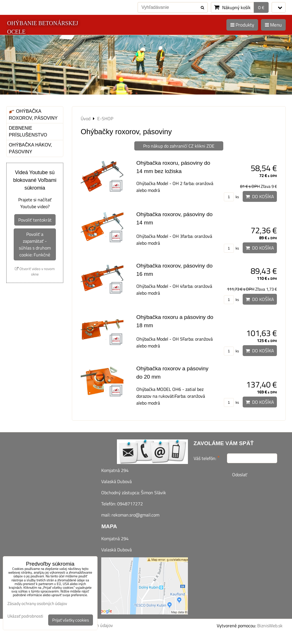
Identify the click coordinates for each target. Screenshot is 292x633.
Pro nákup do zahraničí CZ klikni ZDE (178, 145)
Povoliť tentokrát (35, 219)
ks (231, 197)
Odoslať (239, 474)
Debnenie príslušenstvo (28, 131)
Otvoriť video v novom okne (35, 271)
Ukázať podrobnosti (25, 616)
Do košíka (260, 196)
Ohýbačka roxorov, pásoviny (33, 114)
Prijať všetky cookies (70, 620)
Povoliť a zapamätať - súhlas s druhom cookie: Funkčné (35, 244)
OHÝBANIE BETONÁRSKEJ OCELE (42, 27)
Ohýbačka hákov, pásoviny (30, 148)
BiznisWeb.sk (270, 625)
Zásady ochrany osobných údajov (37, 603)
